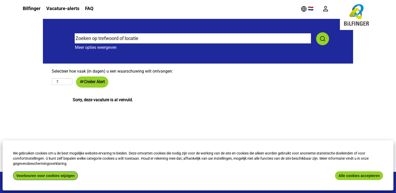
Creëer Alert (92, 81)
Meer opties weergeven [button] (96, 47)
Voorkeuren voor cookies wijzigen (45, 176)
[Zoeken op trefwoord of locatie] (193, 38)
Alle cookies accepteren (359, 176)
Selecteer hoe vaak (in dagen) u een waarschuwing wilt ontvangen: (112, 71)
